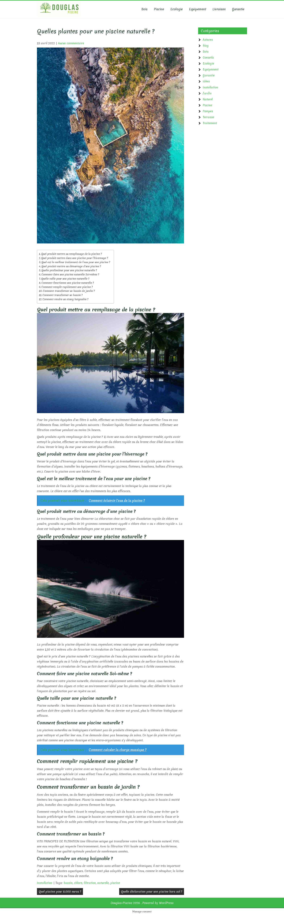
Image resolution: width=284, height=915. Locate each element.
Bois (144, 9)
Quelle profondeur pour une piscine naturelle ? (69, 270)
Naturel (208, 99)
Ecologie (176, 9)
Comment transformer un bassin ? (63, 295)
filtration (90, 883)
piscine (115, 883)
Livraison (219, 9)
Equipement (197, 9)
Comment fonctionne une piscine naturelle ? (67, 283)
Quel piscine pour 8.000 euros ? (60, 891)
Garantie (238, 9)
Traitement (210, 123)
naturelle (103, 883)
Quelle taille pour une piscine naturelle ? (65, 278)
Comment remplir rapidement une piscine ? (67, 287)
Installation (44, 883)
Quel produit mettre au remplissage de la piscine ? (71, 254)
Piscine (159, 9)
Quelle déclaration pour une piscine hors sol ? (151, 891)
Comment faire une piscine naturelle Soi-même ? (70, 274)
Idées (206, 81)
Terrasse (208, 117)
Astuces (208, 40)
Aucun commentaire (71, 43)
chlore (78, 883)
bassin (68, 883)
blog (206, 46)
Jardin (207, 93)
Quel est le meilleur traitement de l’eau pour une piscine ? (75, 262)
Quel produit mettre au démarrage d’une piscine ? (71, 266)
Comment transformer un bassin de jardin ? (69, 291)
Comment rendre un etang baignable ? (65, 299)
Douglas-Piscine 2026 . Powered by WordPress (142, 903)
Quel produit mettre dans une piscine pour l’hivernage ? (74, 258)
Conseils (208, 57)
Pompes (208, 111)
